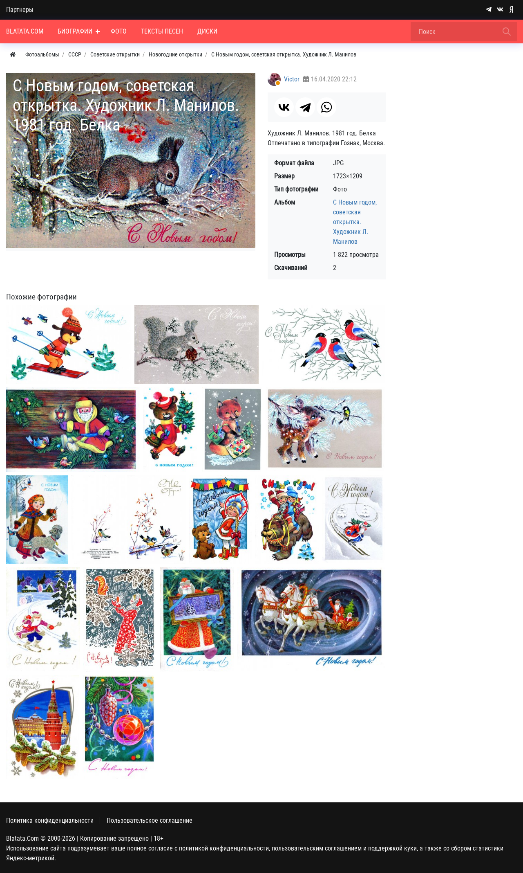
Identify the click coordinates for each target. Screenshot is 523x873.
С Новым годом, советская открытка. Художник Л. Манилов (355, 221)
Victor (291, 79)
